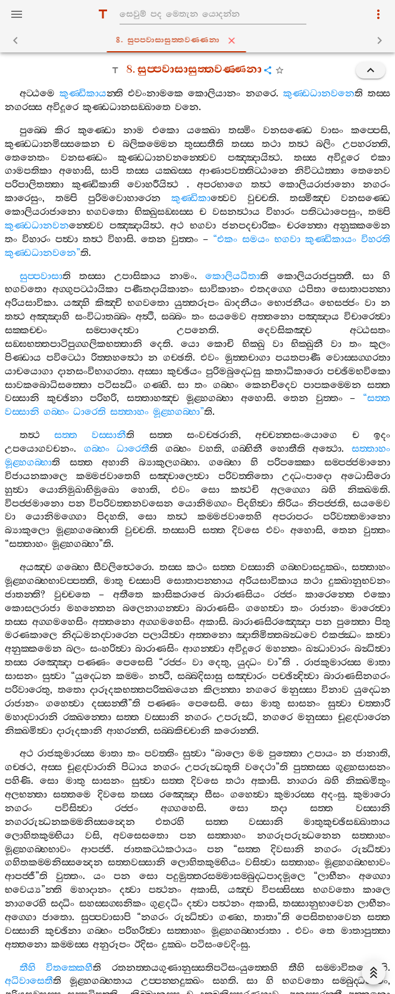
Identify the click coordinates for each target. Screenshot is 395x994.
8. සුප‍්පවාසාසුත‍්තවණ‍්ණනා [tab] (199, 40)
